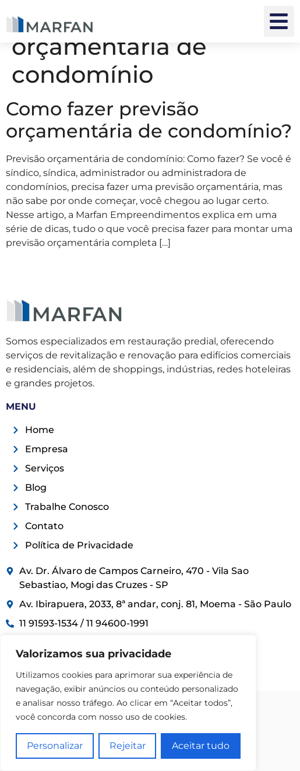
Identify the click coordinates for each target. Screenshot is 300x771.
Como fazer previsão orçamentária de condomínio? (149, 119)
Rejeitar (128, 745)
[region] (128, 703)
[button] (279, 21)
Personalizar (55, 745)
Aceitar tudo (201, 745)
